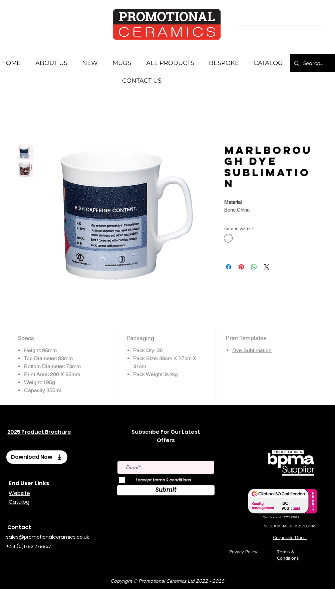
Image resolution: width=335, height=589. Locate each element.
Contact (19, 527)
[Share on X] (267, 267)
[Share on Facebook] (229, 267)
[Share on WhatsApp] (254, 267)
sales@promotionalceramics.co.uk (47, 537)
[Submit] (166, 490)
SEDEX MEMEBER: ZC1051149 (290, 526)
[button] (121, 63)
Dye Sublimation (252, 350)
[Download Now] (36, 457)
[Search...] (314, 63)
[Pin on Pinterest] (241, 267)
